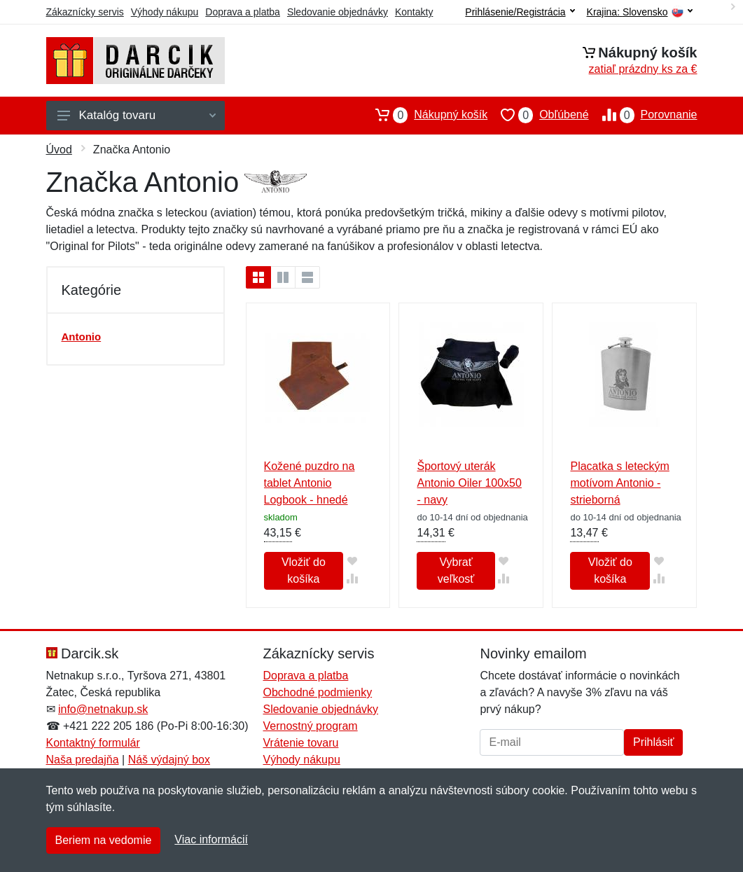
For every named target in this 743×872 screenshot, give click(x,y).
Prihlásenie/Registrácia (519, 12)
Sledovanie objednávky (337, 12)
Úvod (59, 149)
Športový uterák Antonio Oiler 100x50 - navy (469, 483)
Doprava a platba (242, 12)
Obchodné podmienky (317, 692)
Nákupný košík (424, 115)
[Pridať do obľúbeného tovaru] (352, 560)
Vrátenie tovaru (300, 743)
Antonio (82, 336)
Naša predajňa (82, 760)
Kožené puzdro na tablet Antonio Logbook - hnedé (309, 483)
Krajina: (640, 12)
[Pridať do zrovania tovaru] (352, 578)
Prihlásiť (653, 742)
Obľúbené (537, 115)
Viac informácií (211, 839)
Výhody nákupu (165, 12)
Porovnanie (643, 115)
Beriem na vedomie (103, 840)
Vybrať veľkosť (456, 570)
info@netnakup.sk (103, 709)
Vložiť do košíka (304, 570)
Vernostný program (310, 726)
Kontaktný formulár (93, 743)
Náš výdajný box (169, 760)
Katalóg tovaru (136, 115)
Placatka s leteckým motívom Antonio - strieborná (619, 483)
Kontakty (414, 12)
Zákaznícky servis (85, 12)
